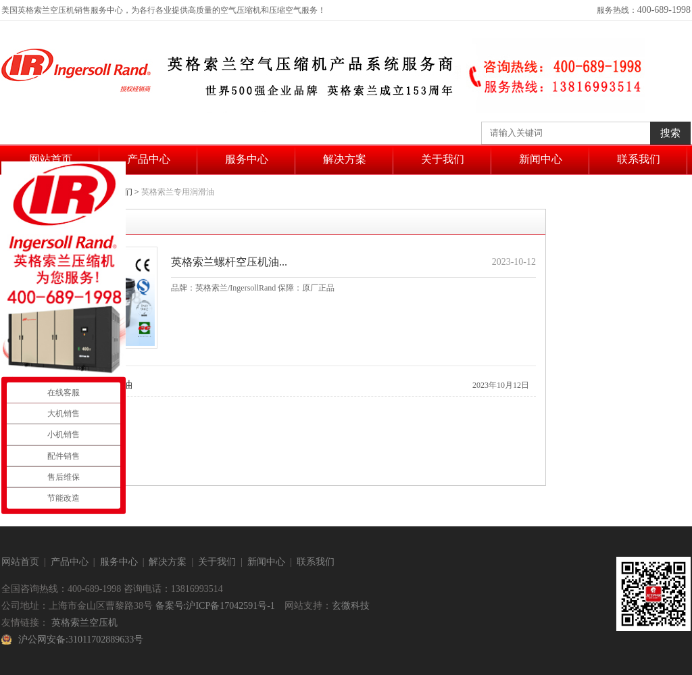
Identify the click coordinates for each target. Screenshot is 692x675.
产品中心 (148, 159)
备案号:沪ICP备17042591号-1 (215, 606)
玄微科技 (351, 606)
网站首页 (50, 159)
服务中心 (246, 159)
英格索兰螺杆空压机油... (229, 262)
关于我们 (442, 159)
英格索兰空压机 (84, 623)
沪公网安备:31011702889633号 (80, 639)
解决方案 (344, 159)
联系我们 (638, 159)
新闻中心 (540, 159)
